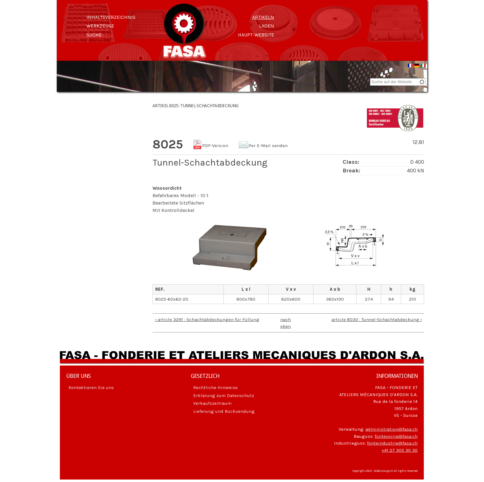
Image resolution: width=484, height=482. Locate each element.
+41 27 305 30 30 (400, 451)
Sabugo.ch (386, 471)
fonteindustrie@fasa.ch (392, 444)
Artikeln (263, 17)
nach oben (285, 324)
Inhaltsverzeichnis (111, 17)
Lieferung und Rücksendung (224, 412)
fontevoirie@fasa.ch (396, 437)
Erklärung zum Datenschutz (223, 396)
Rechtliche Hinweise (215, 388)
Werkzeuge (100, 26)
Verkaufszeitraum (212, 404)
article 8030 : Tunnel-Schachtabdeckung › (377, 320)
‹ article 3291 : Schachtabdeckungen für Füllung (207, 320)
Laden (266, 26)
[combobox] (398, 83)
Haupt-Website (256, 35)
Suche (94, 35)
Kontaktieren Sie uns (91, 388)
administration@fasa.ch (391, 430)
